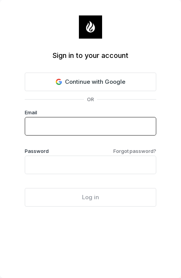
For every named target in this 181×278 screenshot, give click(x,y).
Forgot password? (134, 151)
